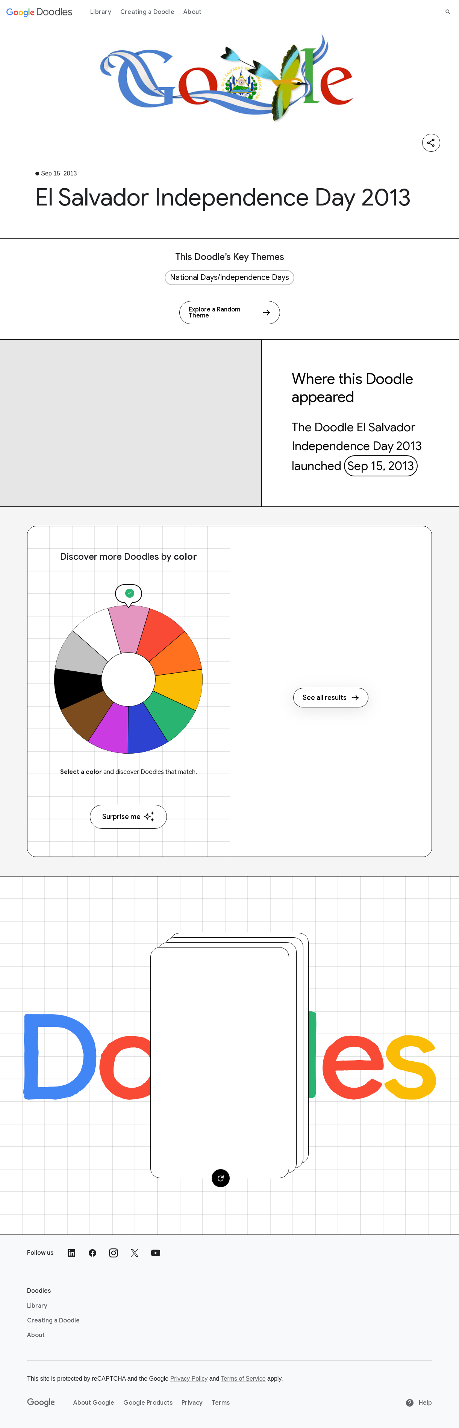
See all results (331, 698)
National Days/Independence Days (229, 277)
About (192, 12)
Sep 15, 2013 (380, 465)
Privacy (192, 1403)
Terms (221, 1403)
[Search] (448, 12)
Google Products (148, 1403)
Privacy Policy (189, 1378)
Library (100, 12)
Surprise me (128, 816)
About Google (93, 1403)
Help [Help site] (418, 1402)
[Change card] (221, 1178)
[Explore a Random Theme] (229, 312)
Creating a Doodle (147, 12)
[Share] (431, 143)
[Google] (41, 1402)
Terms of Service (243, 1378)
